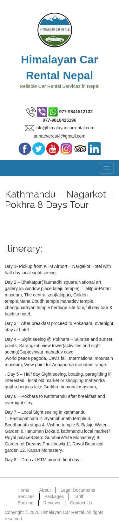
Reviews (51, 502)
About (45, 490)
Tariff (78, 496)
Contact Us (81, 502)
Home (23, 490)
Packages (54, 496)
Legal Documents (78, 490)
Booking (25, 502)
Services (26, 496)
